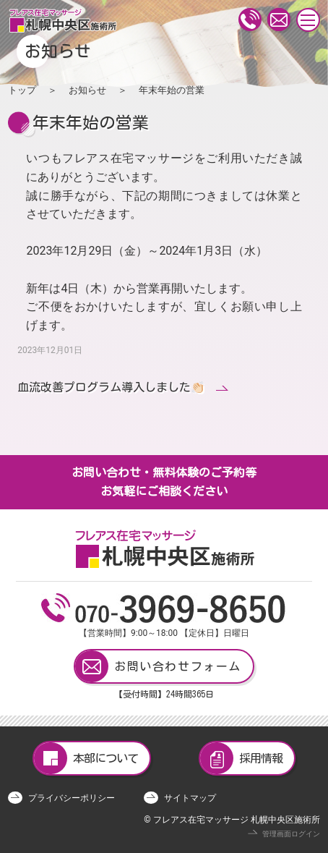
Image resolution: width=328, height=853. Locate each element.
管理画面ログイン (291, 834)
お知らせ (87, 90)
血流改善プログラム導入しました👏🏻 (111, 387)
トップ (22, 90)
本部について (86, 758)
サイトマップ (190, 798)
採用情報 (241, 758)
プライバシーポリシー (71, 798)
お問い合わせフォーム (158, 666)
